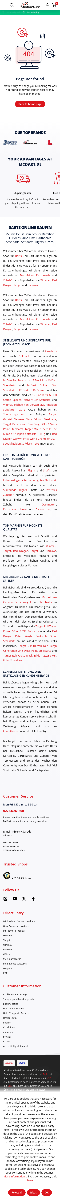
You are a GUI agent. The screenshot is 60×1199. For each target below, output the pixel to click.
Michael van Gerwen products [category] (19, 921)
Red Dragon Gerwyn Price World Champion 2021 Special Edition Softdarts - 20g (30, 438)
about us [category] (8, 1032)
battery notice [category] (10, 1003)
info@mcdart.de (21, 831)
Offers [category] (6, 954)
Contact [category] (7, 1041)
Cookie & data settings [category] (15, 994)
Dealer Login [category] (10, 1017)
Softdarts (24, 356)
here (30, 1180)
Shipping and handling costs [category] (18, 999)
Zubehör (8, 280)
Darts (18, 256)
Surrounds (9, 490)
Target (17, 285)
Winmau (45, 280)
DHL (45, 1074)
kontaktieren (11, 731)
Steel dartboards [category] (12, 958)
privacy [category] (7, 1036)
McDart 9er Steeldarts (16, 380)
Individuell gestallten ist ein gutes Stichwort (29, 480)
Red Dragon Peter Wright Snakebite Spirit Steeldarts (30, 636)
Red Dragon (20, 551)
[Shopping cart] (54, 5)
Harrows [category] (7, 935)
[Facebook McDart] (33, 899)
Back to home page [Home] (30, 104)
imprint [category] (7, 1022)
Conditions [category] (9, 1027)
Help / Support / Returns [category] (16, 1013)
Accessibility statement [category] (15, 1046)
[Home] (30, 5)
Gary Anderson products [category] (16, 926)
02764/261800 (13, 811)
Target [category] (6, 940)
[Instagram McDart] (5, 899)
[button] (47, 5)
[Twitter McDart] (24, 899)
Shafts (47, 470)
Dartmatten (49, 504)
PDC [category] (5, 973)
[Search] (12, 5)
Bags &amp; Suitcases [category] (15, 963)
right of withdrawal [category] (13, 1008)
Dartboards (43, 275)
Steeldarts (50, 351)
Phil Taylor (45, 602)
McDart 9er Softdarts (37, 400)
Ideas (33, 1192)
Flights (32, 470)
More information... (15, 1176)
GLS (49, 1078)
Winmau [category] (7, 944)
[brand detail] (10, 142)
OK (46, 1192)
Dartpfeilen (27, 275)
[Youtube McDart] (14, 899)
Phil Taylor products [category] (14, 930)
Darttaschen (43, 509)
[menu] (5, 5)
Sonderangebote (13, 414)
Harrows (33, 285)
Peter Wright (23, 602)
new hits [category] (7, 949)
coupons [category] (7, 968)
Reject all (17, 1192)
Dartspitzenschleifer (15, 509)
